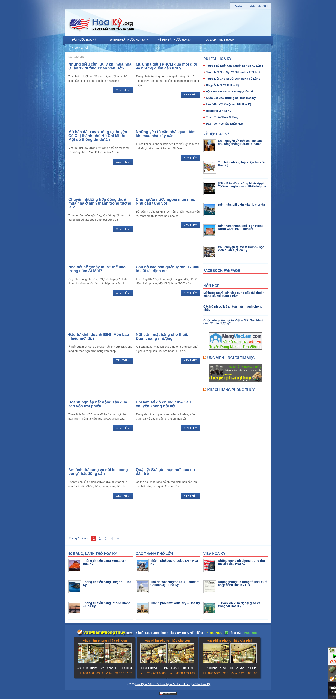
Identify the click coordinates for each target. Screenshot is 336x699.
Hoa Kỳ (238, 6)
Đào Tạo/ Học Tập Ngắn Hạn (224, 123)
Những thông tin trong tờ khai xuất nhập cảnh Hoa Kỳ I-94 (242, 583)
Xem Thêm (123, 90)
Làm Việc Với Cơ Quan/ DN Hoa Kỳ (229, 104)
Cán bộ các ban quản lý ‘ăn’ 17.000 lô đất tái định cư (167, 269)
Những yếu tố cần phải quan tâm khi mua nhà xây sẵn (166, 134)
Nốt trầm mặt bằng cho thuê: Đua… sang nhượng (162, 336)
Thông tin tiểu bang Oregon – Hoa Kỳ (107, 583)
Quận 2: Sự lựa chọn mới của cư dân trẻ (165, 472)
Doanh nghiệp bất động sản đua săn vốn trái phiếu (97, 404)
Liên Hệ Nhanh (259, 6)
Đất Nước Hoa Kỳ (84, 39)
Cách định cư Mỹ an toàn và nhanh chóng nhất (232, 308)
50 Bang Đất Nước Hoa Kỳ (130, 38)
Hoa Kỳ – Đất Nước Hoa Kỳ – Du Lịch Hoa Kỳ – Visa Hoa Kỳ (172, 684)
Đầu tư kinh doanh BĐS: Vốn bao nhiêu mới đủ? (98, 336)
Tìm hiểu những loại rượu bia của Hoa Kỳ (242, 163)
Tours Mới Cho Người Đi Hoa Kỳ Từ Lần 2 (233, 72)
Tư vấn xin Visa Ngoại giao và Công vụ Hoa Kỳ (239, 604)
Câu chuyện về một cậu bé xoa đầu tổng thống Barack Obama (240, 142)
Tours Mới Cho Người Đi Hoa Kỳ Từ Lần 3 (233, 78)
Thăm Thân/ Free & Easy (222, 117)
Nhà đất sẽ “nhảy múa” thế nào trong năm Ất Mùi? (97, 269)
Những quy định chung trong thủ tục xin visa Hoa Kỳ (241, 562)
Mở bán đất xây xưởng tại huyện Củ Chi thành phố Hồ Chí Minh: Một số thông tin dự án (97, 136)
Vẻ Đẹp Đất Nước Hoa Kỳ (175, 39)
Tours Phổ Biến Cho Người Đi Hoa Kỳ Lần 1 (234, 65)
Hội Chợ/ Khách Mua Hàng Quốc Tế (229, 91)
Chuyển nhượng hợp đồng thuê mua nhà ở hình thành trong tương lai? (99, 203)
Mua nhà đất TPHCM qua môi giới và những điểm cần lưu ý (166, 66)
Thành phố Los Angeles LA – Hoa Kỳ (174, 562)
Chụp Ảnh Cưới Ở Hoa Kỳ (222, 85)
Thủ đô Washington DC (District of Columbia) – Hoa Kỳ (175, 583)
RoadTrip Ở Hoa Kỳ (218, 110)
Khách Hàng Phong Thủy (231, 390)
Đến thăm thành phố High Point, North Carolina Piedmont (241, 227)
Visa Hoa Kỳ (80, 47)
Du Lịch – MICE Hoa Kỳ (221, 39)
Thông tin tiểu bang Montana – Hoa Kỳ (104, 562)
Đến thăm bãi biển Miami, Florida (241, 204)
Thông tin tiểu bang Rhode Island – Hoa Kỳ (106, 604)
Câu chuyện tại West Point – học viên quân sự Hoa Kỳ (241, 248)
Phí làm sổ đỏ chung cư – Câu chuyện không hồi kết (163, 404)
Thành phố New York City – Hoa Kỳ (175, 603)
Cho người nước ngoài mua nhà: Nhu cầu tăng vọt (165, 201)
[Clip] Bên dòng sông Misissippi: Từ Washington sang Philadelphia (242, 185)
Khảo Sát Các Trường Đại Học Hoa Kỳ (231, 98)
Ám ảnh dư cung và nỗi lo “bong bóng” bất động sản (98, 472)
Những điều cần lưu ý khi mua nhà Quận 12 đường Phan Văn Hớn (99, 66)
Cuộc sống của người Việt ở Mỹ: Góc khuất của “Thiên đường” (233, 322)
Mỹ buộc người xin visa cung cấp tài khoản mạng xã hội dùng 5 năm (233, 294)
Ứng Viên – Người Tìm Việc (231, 358)
